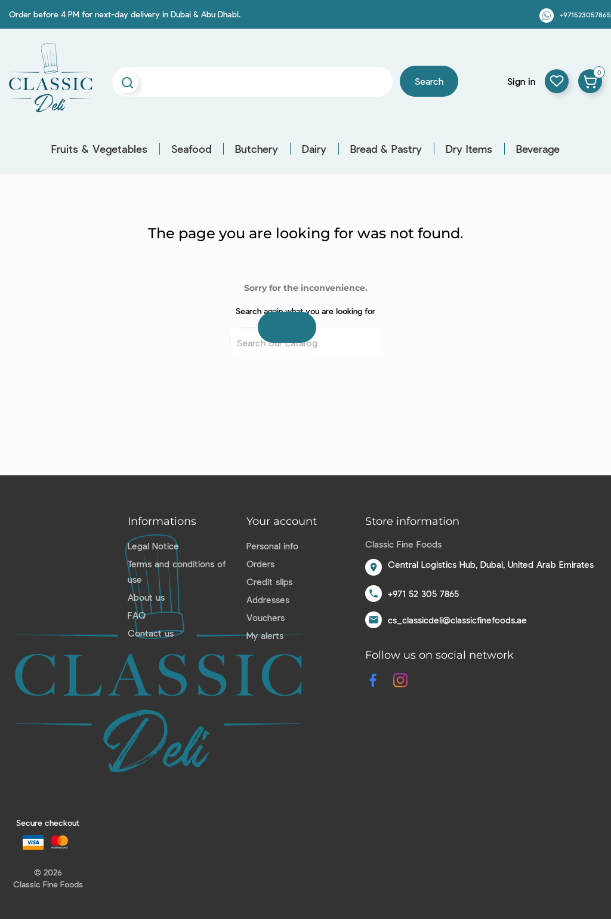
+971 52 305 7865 (423, 593)
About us (146, 597)
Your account (281, 521)
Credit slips (269, 581)
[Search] (307, 342)
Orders (260, 563)
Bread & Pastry (386, 148)
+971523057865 (585, 14)
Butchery (256, 148)
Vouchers (265, 617)
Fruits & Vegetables (99, 148)
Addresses (267, 599)
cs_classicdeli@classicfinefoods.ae (457, 619)
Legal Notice (153, 545)
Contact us (151, 633)
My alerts (264, 635)
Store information (412, 521)
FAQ (137, 615)
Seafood (191, 148)
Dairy (314, 148)
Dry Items (469, 148)
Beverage (538, 148)
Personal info (272, 545)
